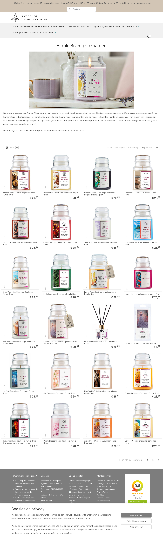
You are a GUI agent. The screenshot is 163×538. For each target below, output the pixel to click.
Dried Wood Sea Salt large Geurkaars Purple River (18, 293)
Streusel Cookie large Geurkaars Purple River (141, 442)
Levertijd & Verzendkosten (107, 483)
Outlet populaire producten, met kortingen (34, 32)
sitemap (93, 533)
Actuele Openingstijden (80, 492)
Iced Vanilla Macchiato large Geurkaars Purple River (19, 343)
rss (98, 533)
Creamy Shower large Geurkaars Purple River (100, 243)
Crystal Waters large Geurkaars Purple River (141, 243)
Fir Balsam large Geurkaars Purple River (60, 294)
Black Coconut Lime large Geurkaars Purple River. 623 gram (99, 194)
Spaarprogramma (104, 486)
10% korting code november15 (27, 3)
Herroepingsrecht (103, 498)
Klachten (100, 495)
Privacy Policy (102, 492)
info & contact (46, 500)
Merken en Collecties (80, 26)
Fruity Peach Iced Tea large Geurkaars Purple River (100, 293)
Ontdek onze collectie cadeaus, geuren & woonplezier (39, 26)
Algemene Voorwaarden (106, 489)
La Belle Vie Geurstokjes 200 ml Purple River (100, 343)
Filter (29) (12, 147)
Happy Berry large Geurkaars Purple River (142, 294)
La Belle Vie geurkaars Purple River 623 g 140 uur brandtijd (60, 343)
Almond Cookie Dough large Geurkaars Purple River (19, 194)
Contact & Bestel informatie (108, 480)
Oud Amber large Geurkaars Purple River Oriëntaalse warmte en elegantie (19, 442)
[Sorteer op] (150, 147)
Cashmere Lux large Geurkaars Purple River (140, 194)
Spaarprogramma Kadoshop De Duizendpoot (117, 26)
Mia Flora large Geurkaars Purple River (59, 393)
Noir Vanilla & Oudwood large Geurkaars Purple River (100, 392)
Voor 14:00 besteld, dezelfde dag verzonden (129, 3)
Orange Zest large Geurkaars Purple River (142, 393)
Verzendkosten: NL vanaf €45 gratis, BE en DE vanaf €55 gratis (75, 3)
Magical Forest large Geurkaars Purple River (18, 392)
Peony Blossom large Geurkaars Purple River (59, 442)
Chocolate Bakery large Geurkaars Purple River (20, 243)
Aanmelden (47, 512)
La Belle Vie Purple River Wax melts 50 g (142, 344)
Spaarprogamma (22, 517)
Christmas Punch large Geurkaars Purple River (60, 243)
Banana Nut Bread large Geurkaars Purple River (60, 194)
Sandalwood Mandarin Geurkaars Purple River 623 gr (100, 442)
